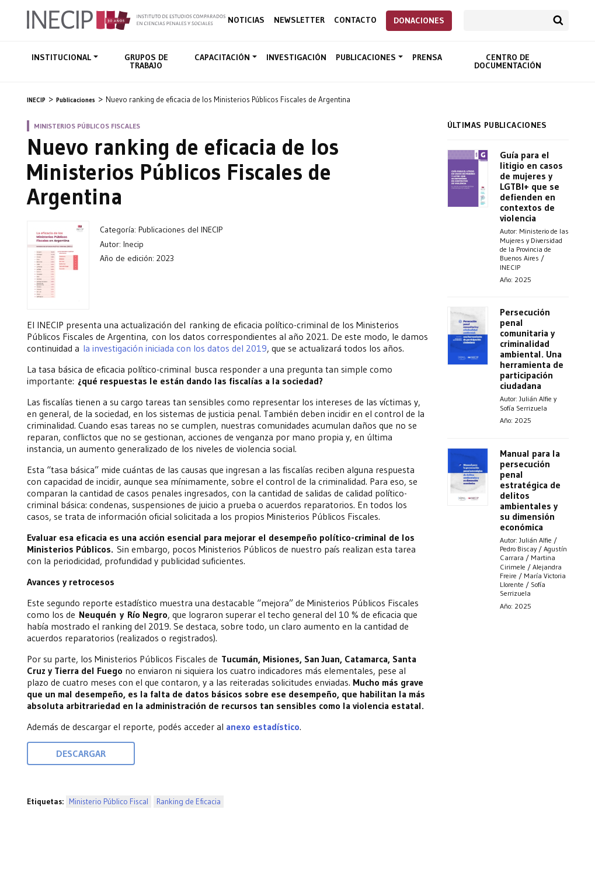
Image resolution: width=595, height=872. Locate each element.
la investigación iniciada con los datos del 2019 (175, 348)
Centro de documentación (507, 61)
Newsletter (299, 20)
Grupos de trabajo (146, 61)
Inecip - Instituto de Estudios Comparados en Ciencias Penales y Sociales (126, 19)
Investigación (296, 57)
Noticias (246, 20)
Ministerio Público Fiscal (108, 802)
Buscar (558, 20)
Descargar (81, 753)
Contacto (355, 20)
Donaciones (419, 20)
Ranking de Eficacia (188, 802)
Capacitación (223, 57)
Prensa (427, 57)
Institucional (62, 57)
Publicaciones (367, 57)
